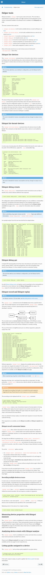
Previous (5, 564)
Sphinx (8, 572)
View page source (38, 7)
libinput (23, 2)
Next (40, 564)
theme (15, 572)
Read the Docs (27, 572)
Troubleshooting (8, 7)
